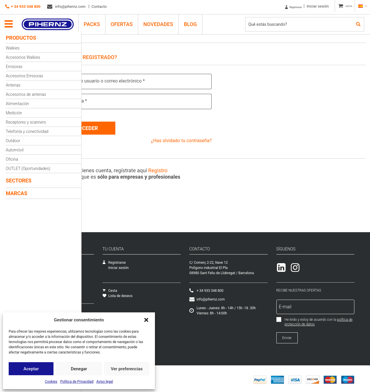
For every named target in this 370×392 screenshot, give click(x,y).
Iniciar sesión (311, 6)
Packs (90, 292)
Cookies (51, 382)
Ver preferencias (127, 368)
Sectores (19, 180)
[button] (146, 320)
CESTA (346, 6)
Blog (193, 22)
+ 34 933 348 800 (22, 7)
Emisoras (14, 66)
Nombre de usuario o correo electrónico (130, 81)
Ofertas (125, 22)
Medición (14, 113)
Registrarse (283, 6)
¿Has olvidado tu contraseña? (195, 138)
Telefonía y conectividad (27, 131)
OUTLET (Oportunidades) (28, 168)
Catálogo (93, 271)
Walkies (12, 48)
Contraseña (101, 101)
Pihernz (50, 22)
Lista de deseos (173, 294)
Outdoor (13, 140)
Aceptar (31, 368)
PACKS (95, 22)
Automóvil (15, 150)
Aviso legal (104, 382)
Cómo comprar (97, 309)
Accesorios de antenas (26, 94)
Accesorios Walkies (23, 57)
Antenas (13, 85)
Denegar (79, 368)
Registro (186, 168)
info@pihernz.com (66, 7)
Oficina (12, 159)
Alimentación (17, 103)
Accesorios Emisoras (24, 76)
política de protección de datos (334, 322)
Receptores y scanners (26, 122)
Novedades (161, 22)
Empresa (92, 261)
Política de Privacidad (76, 382)
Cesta (165, 289)
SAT (89, 266)
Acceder (114, 126)
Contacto (99, 6)
